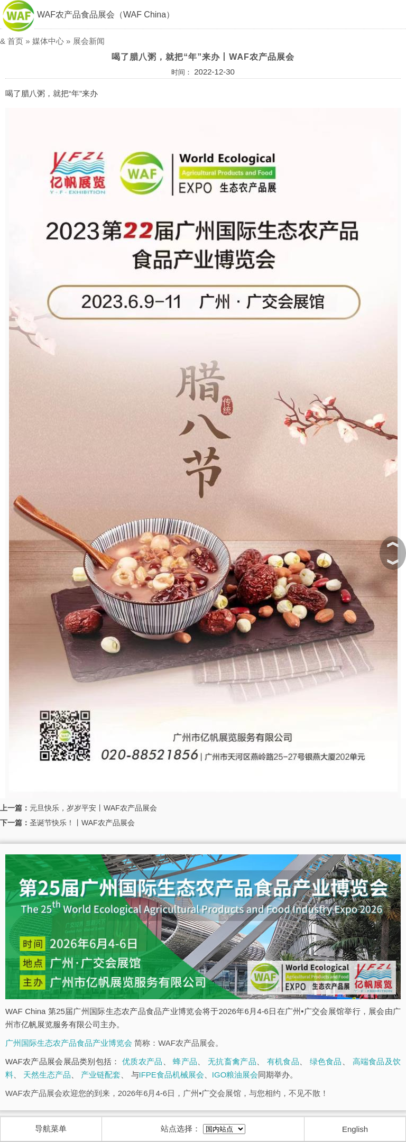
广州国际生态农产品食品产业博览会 (68, 1042)
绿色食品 (326, 1061)
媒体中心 (48, 40)
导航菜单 (51, 1128)
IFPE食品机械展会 (171, 1074)
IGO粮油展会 (235, 1074)
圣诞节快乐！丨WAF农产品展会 (82, 822)
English (355, 1129)
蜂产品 (185, 1061)
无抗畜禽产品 (232, 1061)
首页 (15, 40)
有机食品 (283, 1061)
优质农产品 (142, 1061)
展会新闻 (89, 40)
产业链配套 (101, 1074)
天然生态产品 (47, 1074)
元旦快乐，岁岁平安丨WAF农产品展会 (93, 808)
